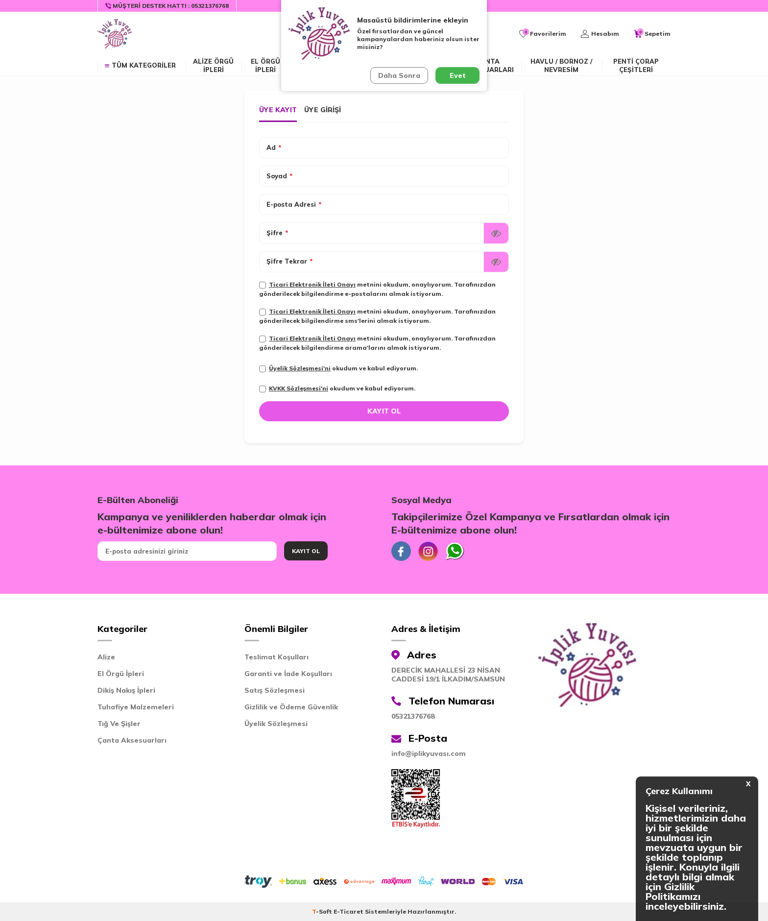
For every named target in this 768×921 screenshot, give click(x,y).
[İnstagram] (428, 551)
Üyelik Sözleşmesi (276, 723)
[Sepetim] (652, 34)
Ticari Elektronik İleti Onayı (312, 284)
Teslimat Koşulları (276, 657)
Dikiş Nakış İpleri (126, 690)
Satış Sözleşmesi (274, 690)
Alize (106, 657)
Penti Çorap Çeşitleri (636, 65)
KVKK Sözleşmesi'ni (298, 388)
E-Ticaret (348, 911)
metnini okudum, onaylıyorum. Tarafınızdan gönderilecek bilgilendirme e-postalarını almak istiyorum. (377, 289)
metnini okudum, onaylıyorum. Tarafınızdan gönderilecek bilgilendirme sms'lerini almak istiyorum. (377, 316)
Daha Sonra (399, 75)
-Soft (323, 911)
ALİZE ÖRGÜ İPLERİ (213, 65)
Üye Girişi (322, 109)
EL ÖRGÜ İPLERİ (265, 65)
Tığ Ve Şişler (119, 723)
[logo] (114, 33)
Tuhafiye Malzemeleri (135, 707)
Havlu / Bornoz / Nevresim (561, 65)
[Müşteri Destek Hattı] (167, 6)
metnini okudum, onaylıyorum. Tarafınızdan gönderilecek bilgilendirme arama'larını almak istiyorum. (377, 343)
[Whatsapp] (455, 551)
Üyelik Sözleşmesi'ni (300, 368)
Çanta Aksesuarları (488, 65)
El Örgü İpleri (120, 673)
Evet (458, 75)
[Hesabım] (600, 34)
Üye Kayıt (278, 109)
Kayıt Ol (306, 551)
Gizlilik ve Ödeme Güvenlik (291, 707)
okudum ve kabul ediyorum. (338, 368)
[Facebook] (401, 551)
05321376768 (412, 716)
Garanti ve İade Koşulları (288, 673)
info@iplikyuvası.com (428, 753)
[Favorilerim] (542, 34)
